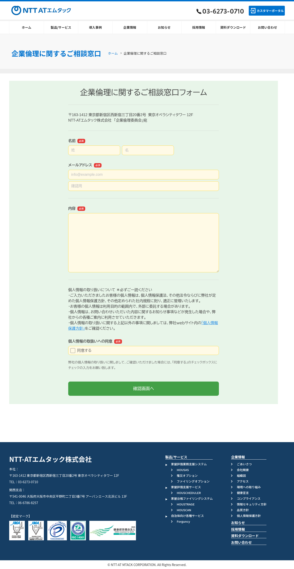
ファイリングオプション (193, 481)
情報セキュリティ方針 (251, 504)
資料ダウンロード (245, 535)
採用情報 (238, 529)
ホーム (113, 53)
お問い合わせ (241, 542)
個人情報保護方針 (249, 515)
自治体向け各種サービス (187, 515)
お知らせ (238, 522)
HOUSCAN (184, 510)
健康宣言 (243, 493)
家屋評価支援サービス (186, 487)
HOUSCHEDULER (189, 493)
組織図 (241, 475)
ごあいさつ (244, 464)
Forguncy (183, 521)
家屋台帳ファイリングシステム (192, 498)
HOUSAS (183, 470)
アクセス (243, 481)
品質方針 (243, 510)
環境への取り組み (249, 487)
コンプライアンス (248, 498)
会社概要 (243, 470)
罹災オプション (187, 475)
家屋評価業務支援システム (189, 464)
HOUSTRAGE (186, 504)
